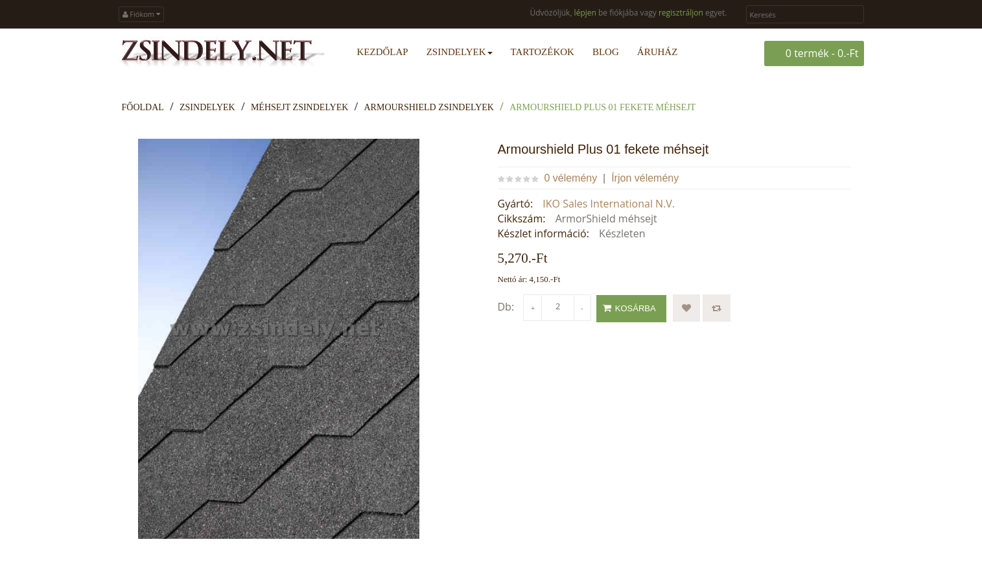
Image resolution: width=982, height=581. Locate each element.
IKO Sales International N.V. (609, 203)
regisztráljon (681, 12)
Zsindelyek (207, 107)
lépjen (585, 12)
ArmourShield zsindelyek (429, 107)
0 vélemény (570, 178)
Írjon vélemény (645, 178)
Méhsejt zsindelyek (299, 107)
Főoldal (143, 107)
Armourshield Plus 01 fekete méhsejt (602, 107)
